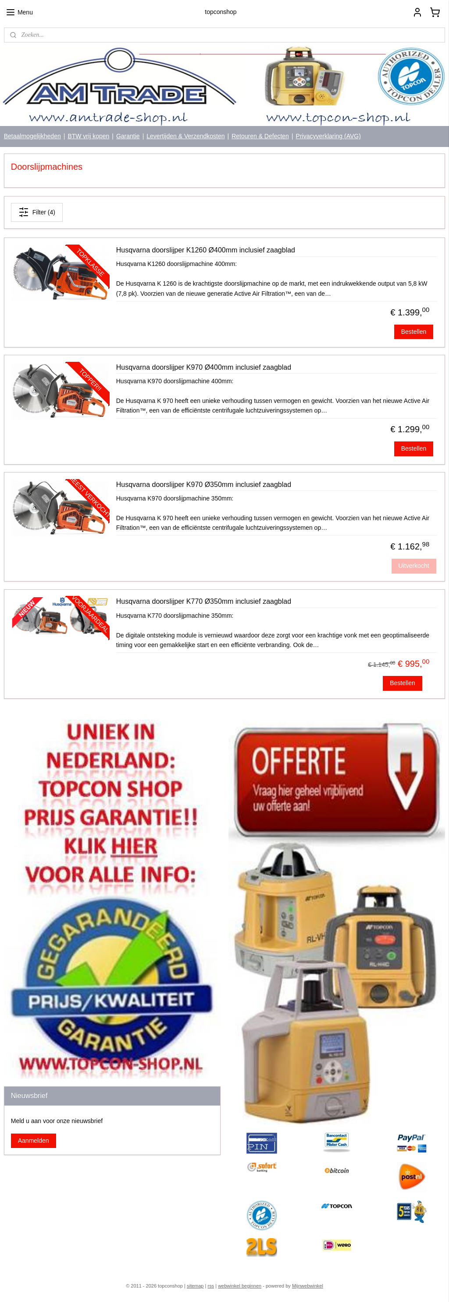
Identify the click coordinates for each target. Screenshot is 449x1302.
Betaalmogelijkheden (32, 136)
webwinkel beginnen (239, 1285)
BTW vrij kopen (88, 136)
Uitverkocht (414, 565)
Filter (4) (36, 212)
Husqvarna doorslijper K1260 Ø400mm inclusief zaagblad (205, 250)
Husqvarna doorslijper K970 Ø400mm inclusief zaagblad (203, 367)
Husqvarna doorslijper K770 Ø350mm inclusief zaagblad (203, 602)
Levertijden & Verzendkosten (185, 136)
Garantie (128, 136)
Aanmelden (33, 1140)
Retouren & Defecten (260, 136)
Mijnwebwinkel (307, 1285)
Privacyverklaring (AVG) (328, 136)
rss (210, 1285)
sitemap (195, 1285)
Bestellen (414, 331)
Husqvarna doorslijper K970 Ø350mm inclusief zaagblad (203, 484)
